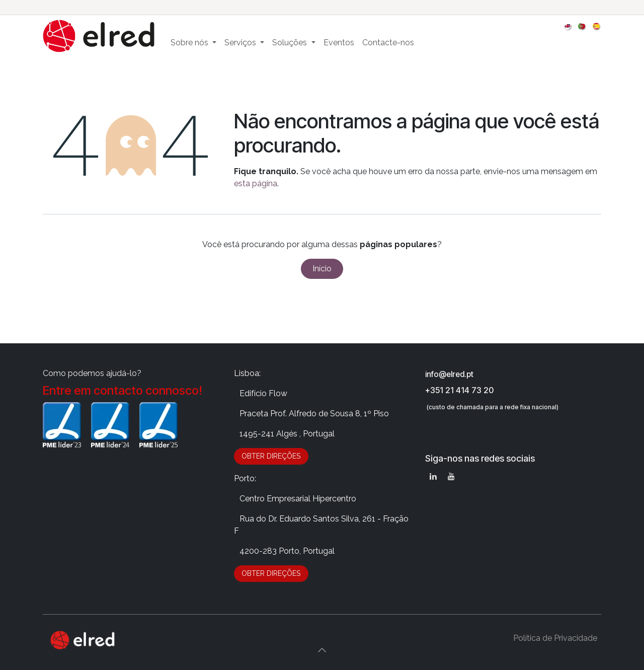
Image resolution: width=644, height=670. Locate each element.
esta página (255, 183)
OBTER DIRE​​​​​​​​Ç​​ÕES (271, 456)
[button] (322, 650)
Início (322, 268)
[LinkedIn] (433, 476)
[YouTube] (451, 476)
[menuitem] (568, 26)
